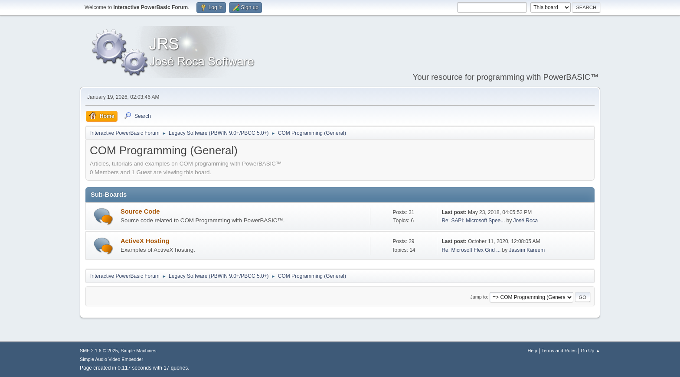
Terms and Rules (559, 350)
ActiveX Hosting (145, 240)
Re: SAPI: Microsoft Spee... (473, 221)
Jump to (478, 296)
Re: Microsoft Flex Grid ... (470, 250)
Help (532, 350)
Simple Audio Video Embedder (111, 359)
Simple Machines (138, 350)
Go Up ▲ (590, 350)
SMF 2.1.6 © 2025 (99, 350)
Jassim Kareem (527, 250)
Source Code (140, 211)
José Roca (525, 221)
